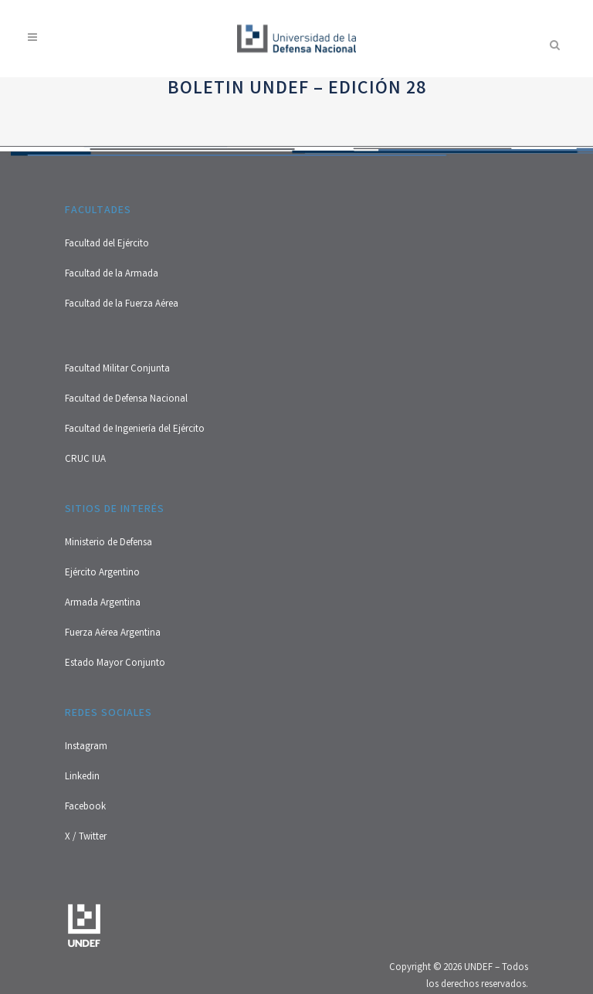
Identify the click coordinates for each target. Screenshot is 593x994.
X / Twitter (86, 837)
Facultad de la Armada (111, 274)
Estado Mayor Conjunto (115, 663)
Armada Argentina (103, 603)
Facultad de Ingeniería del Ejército (135, 429)
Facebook (85, 807)
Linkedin (82, 777)
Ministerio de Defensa (108, 543)
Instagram (86, 747)
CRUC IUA (85, 460)
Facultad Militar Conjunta (117, 369)
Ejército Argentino (102, 573)
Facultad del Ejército (107, 244)
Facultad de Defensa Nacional (126, 399)
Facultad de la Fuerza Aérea (121, 304)
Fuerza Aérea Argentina (113, 633)
